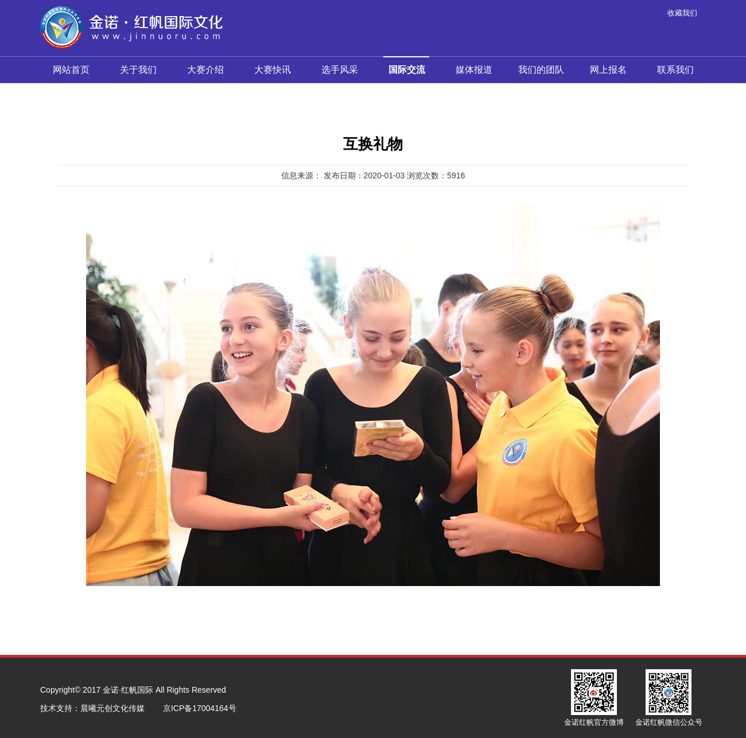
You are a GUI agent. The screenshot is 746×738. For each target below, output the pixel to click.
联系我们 (675, 70)
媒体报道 (474, 70)
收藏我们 (682, 13)
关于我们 (138, 70)
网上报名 (608, 70)
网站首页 (71, 70)
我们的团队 (541, 70)
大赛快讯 (272, 70)
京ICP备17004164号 (199, 708)
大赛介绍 (205, 70)
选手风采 (339, 70)
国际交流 (406, 66)
